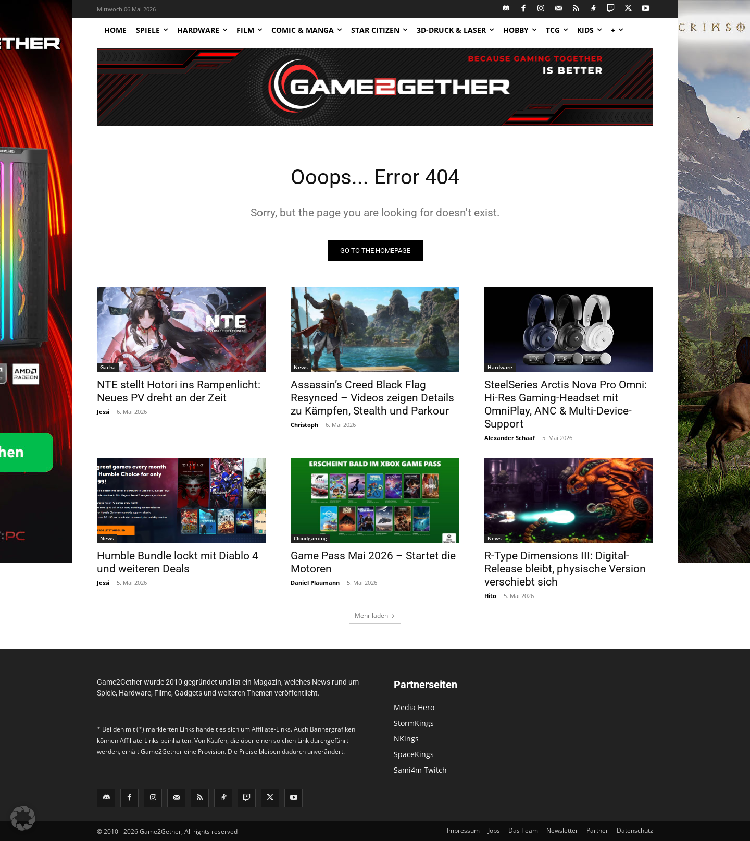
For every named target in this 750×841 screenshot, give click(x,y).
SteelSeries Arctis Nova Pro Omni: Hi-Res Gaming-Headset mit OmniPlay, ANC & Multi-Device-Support (565, 404)
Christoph (304, 425)
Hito (490, 596)
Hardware (500, 367)
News (301, 367)
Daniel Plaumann (315, 583)
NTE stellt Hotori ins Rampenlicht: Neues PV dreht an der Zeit (178, 391)
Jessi (103, 412)
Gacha (108, 367)
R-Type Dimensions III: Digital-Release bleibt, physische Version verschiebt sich (565, 569)
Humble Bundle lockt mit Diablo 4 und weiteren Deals (177, 562)
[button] (23, 818)
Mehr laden (375, 615)
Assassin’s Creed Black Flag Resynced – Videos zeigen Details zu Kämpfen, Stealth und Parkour (372, 398)
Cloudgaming (310, 538)
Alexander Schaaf (509, 438)
